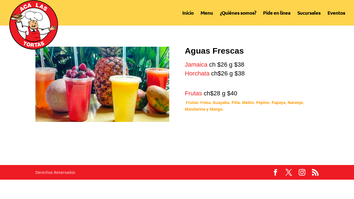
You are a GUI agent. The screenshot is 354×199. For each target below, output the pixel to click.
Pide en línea (276, 13)
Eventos (336, 13)
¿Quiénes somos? (238, 13)
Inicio (188, 13)
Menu (207, 13)
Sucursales (309, 13)
